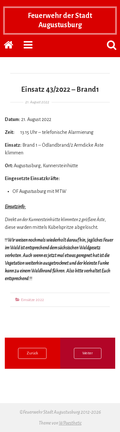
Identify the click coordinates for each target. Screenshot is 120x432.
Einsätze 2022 (32, 300)
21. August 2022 (37, 102)
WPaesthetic (70, 423)
